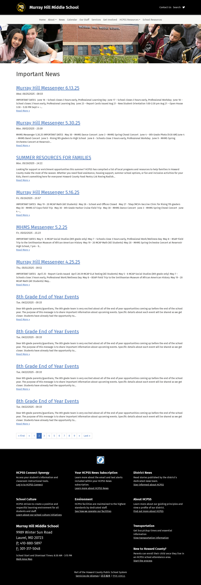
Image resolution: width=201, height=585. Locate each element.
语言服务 (105, 575)
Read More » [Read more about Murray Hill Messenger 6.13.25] (23, 110)
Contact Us (165, 7)
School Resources (152, 19)
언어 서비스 (119, 575)
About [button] (51, 19)
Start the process (142, 560)
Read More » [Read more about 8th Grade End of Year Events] (23, 319)
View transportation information (151, 537)
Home (42, 19)
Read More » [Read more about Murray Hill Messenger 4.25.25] (23, 284)
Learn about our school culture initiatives (39, 514)
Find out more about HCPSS (148, 511)
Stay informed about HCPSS (148, 484)
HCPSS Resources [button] (129, 19)
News (62, 19)
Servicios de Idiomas (87, 575)
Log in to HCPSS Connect (29, 484)
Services (96, 19)
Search (177, 7)
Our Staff (84, 19)
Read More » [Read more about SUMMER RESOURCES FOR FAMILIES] (23, 180)
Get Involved (110, 19)
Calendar (72, 19)
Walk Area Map (24, 559)
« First (21, 435)
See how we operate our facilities (93, 511)
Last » (87, 435)
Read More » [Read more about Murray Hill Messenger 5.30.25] (23, 145)
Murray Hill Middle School (54, 7)
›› (79, 435)
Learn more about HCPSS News (92, 488)
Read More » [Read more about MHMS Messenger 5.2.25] (23, 249)
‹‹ (29, 435)
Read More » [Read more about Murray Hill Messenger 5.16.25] (23, 215)
